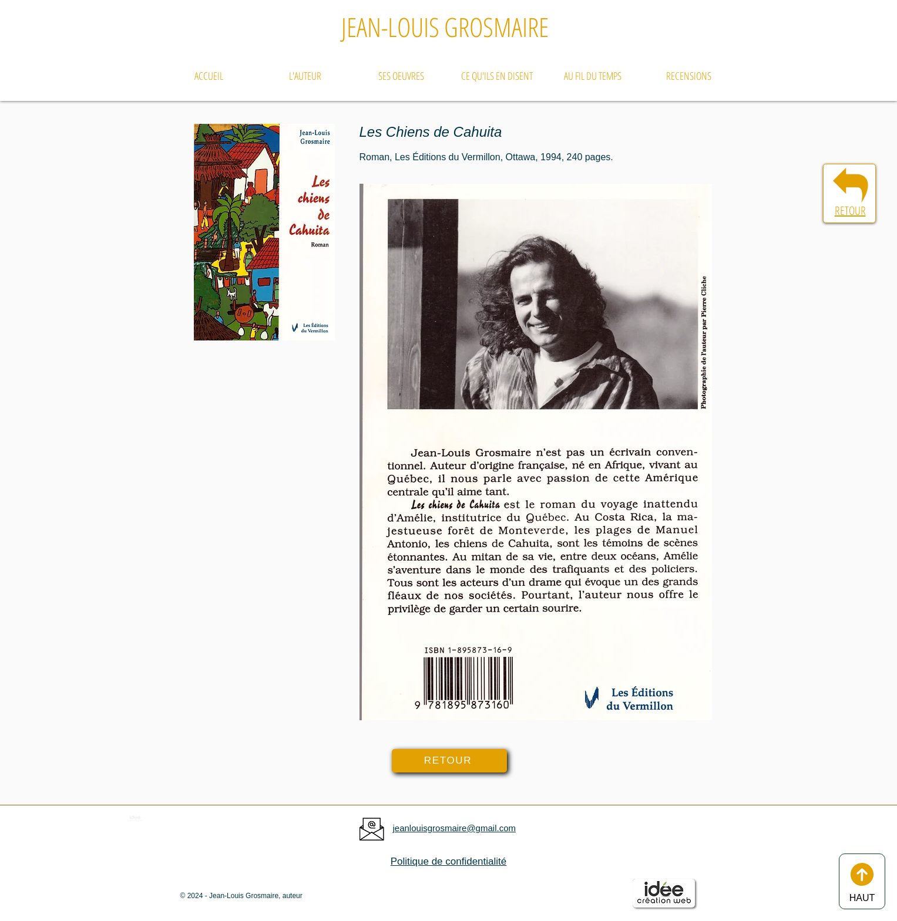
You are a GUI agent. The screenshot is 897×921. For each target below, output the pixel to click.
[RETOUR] (449, 760)
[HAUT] (862, 881)
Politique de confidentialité (449, 861)
